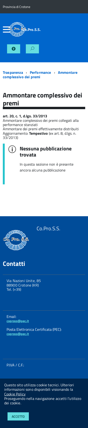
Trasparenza (13, 72)
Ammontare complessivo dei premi (40, 74)
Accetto (18, 416)
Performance (40, 72)
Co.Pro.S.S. (32, 29)
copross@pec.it (18, 320)
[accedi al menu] (5, 29)
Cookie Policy (15, 394)
